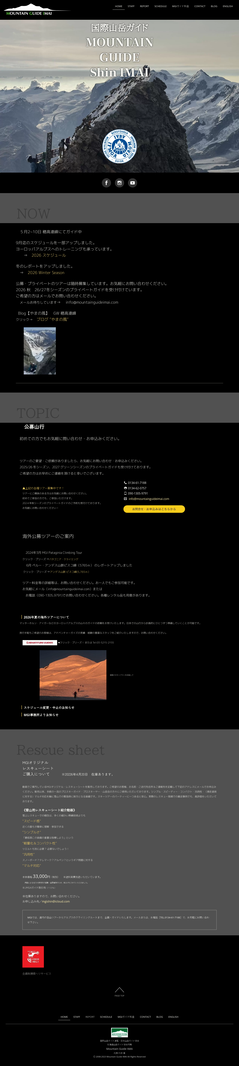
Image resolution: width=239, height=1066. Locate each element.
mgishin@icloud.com (56, 901)
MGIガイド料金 (180, 6)
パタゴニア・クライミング (63, 559)
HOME (118, 6)
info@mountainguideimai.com (149, 499)
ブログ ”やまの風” (53, 319)
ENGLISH (228, 6)
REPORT (144, 6)
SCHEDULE (160, 6)
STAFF (131, 6)
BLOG (214, 6)
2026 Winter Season (46, 272)
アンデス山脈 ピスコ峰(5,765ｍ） (70, 572)
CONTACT (199, 6)
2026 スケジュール (49, 255)
